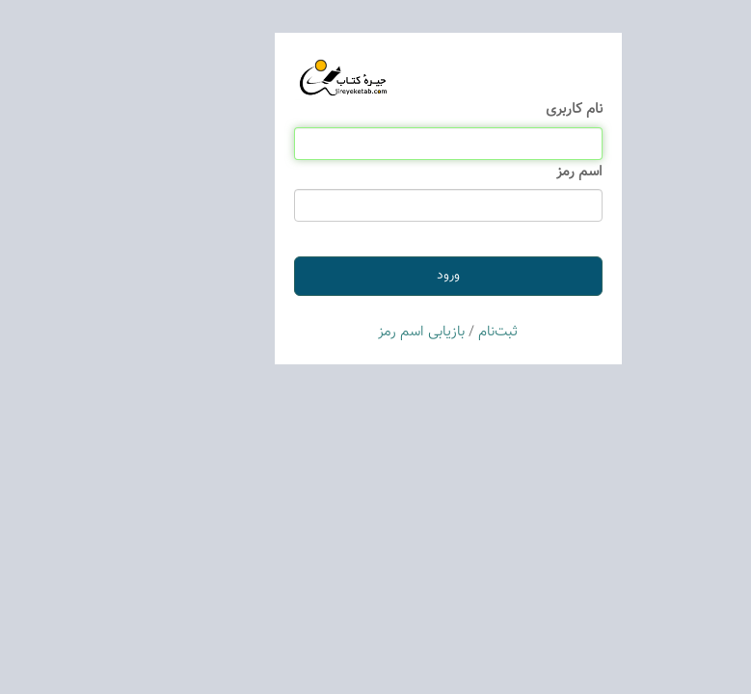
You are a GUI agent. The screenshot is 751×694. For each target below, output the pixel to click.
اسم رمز (507, 172)
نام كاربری (501, 109)
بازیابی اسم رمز (349, 332)
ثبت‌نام (425, 332)
